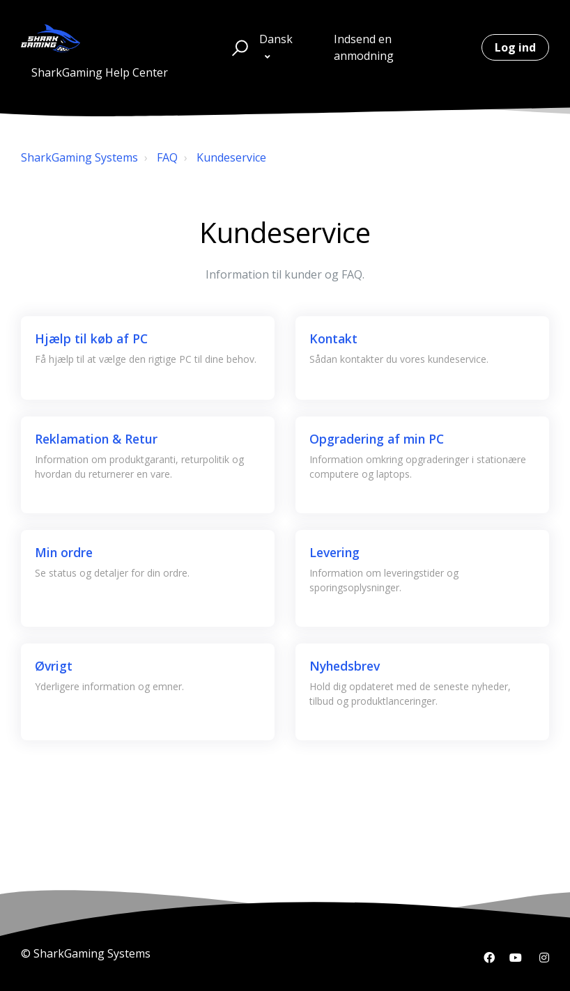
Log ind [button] (515, 47)
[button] (238, 47)
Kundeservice (231, 157)
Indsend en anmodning (364, 47)
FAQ (167, 157)
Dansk (276, 39)
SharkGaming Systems (79, 157)
